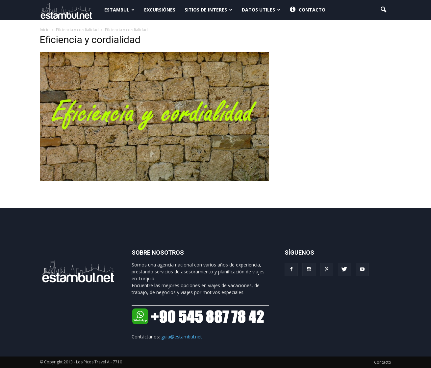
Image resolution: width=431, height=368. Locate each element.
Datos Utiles (261, 10)
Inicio (45, 30)
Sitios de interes (208, 10)
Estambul (119, 10)
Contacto (307, 10)
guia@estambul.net (181, 337)
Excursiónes (159, 10)
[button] (383, 10)
